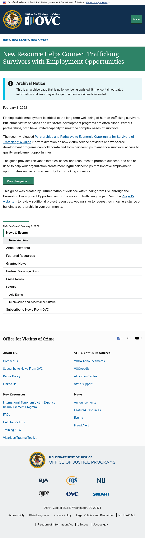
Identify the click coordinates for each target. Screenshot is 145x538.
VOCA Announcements (89, 361)
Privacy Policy (62, 515)
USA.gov (82, 524)
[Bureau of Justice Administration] (43, 479)
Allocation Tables (85, 376)
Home (6, 39)
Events (78, 418)
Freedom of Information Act (55, 524)
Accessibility (16, 515)
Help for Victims (14, 422)
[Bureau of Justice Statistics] (72, 483)
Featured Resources (87, 410)
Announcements (85, 402)
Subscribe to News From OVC (23, 368)
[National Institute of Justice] (101, 479)
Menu (136, 19)
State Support (83, 384)
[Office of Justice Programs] (12, 19)
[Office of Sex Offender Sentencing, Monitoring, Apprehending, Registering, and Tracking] (101, 493)
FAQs (6, 414)
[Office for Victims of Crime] (72, 494)
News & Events (20, 39)
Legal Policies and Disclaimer (95, 515)
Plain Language (39, 515)
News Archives (39, 39)
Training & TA (12, 430)
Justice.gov (100, 524)
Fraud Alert (81, 425)
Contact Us (10, 361)
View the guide (18, 181)
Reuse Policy (11, 376)
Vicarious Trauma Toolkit (20, 438)
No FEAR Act (127, 515)
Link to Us (9, 384)
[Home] (44, 19)
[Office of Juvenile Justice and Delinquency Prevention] (44, 495)
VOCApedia (81, 368)
